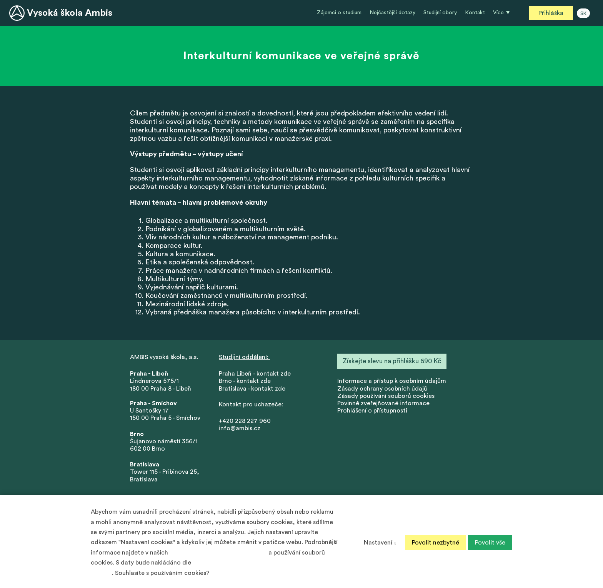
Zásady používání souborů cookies (386, 397)
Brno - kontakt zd (243, 382)
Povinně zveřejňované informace (383, 404)
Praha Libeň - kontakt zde (256, 375)
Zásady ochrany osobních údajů (382, 389)
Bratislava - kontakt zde (252, 389)
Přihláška (550, 13)
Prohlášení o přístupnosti (372, 412)
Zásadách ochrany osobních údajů (218, 553)
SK (583, 13)
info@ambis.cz (239, 429)
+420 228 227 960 (245, 422)
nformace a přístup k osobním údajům (392, 382)
